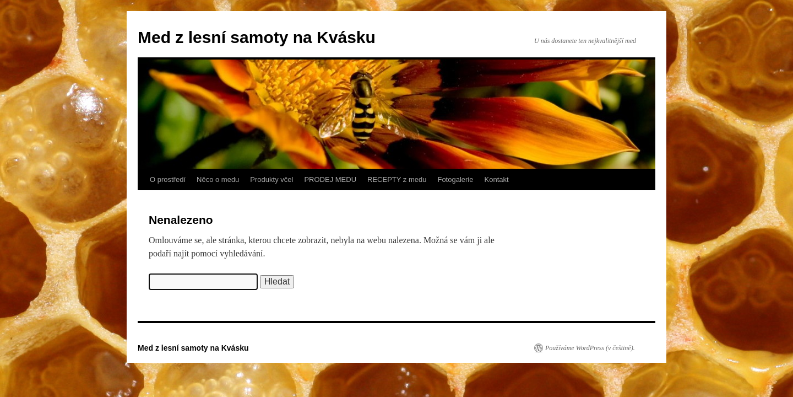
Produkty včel (271, 179)
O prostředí (168, 179)
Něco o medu (218, 179)
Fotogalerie (455, 179)
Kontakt (497, 179)
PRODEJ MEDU (330, 179)
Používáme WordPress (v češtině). (590, 348)
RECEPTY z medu (396, 179)
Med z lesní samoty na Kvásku (257, 37)
